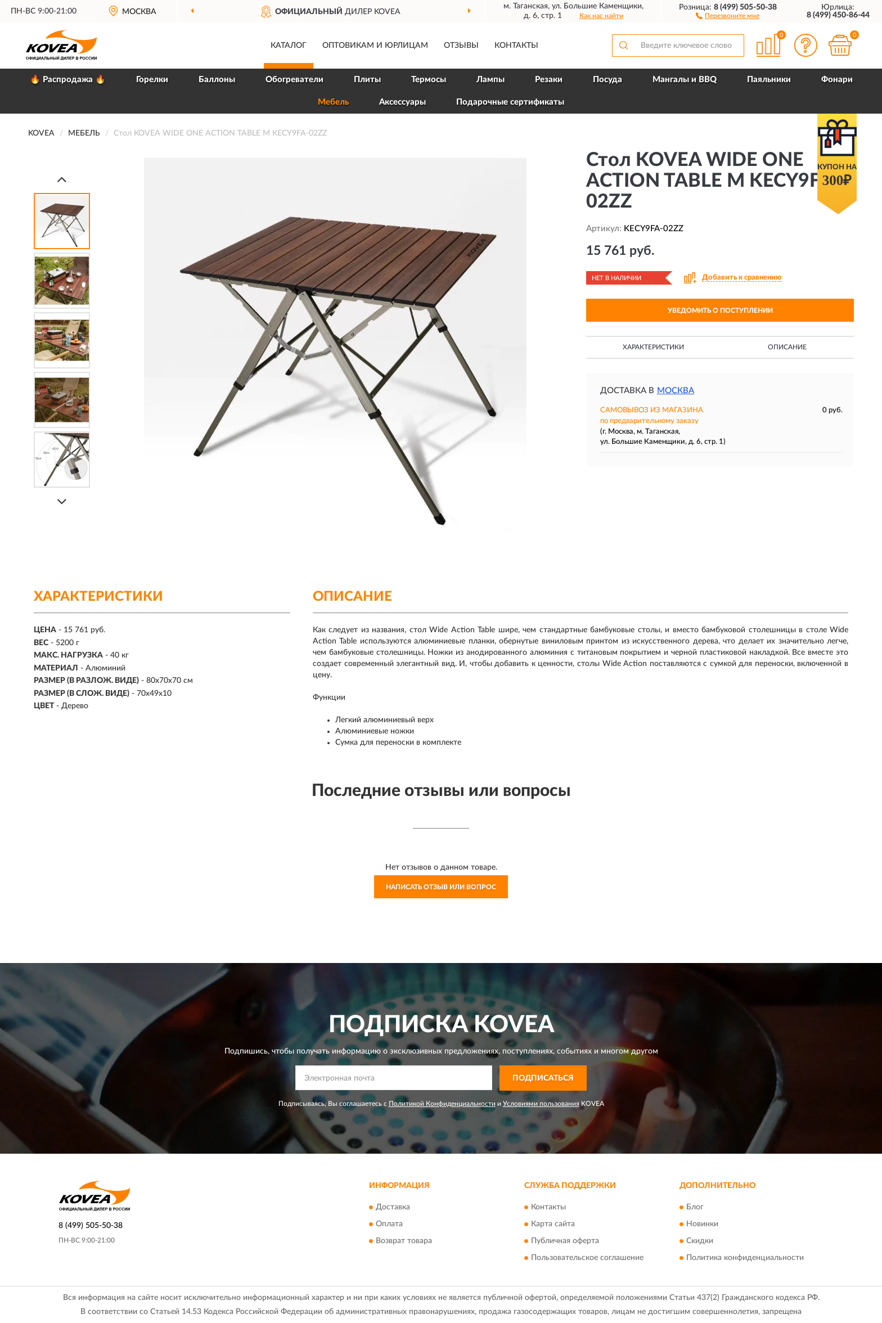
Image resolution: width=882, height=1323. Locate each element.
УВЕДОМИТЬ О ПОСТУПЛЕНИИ (720, 310)
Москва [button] (675, 390)
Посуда (607, 79)
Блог (695, 1208)
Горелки (152, 79)
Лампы (490, 79)
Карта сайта (553, 1224)
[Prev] (62, 179)
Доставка (393, 1208)
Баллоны (217, 79)
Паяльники (769, 79)
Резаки (548, 79)
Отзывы (461, 46)
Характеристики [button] (653, 347)
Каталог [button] (289, 46)
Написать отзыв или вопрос (441, 887)
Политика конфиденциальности (745, 1258)
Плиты (367, 79)
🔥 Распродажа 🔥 (68, 79)
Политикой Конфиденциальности (442, 1103)
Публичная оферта (565, 1241)
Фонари (837, 79)
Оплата (389, 1224)
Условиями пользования (541, 1103)
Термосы (428, 79)
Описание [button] (787, 347)
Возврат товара (404, 1241)
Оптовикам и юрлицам (375, 46)
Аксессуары (402, 102)
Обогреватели (294, 79)
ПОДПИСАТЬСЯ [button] (543, 1078)
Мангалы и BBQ (684, 79)
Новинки (702, 1224)
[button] (727, 15)
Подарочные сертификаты (510, 102)
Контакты (516, 46)
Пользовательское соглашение (587, 1258)
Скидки (699, 1241)
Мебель (333, 102)
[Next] (62, 501)
